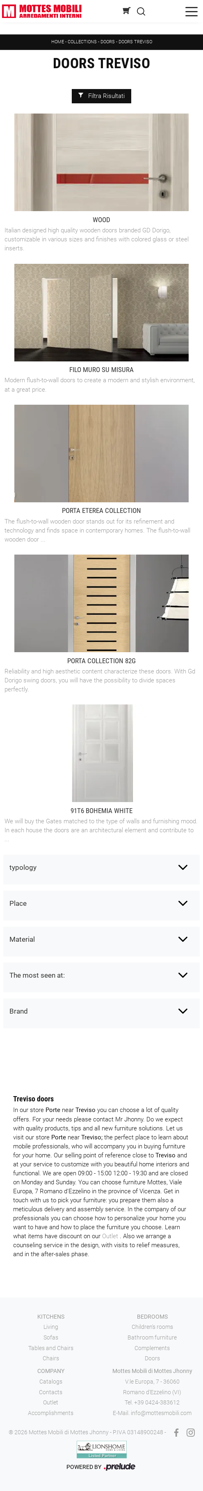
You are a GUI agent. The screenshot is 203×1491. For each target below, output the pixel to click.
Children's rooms (152, 1327)
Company (50, 1371)
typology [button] (22, 867)
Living (50, 1327)
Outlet (111, 1236)
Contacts (50, 1392)
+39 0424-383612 (157, 1402)
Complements (152, 1348)
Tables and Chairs (50, 1348)
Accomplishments (50, 1413)
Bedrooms (152, 1316)
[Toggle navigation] (191, 11)
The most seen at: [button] (37, 975)
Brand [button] (18, 1011)
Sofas (50, 1337)
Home (57, 42)
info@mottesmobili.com (161, 1413)
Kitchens (50, 1316)
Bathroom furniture (152, 1337)
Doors (107, 42)
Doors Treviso (135, 42)
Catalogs (50, 1381)
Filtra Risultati (101, 96)
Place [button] (18, 903)
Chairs (51, 1358)
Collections (82, 42)
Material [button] (22, 939)
